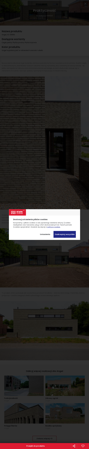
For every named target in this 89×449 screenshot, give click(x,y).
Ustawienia (45, 234)
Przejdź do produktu (35, 446)
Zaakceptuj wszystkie (65, 234)
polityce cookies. (53, 227)
